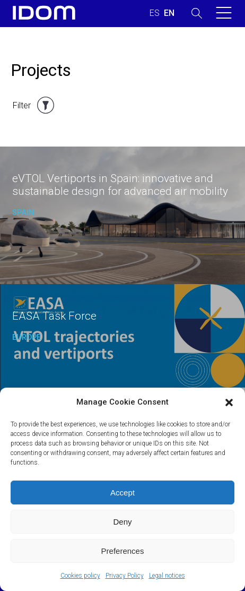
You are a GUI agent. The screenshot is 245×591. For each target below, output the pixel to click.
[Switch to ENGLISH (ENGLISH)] (169, 13)
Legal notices (167, 575)
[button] (229, 402)
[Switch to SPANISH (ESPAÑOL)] (155, 13)
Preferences (122, 550)
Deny (122, 521)
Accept (122, 492)
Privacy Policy (125, 575)
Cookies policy (80, 575)
